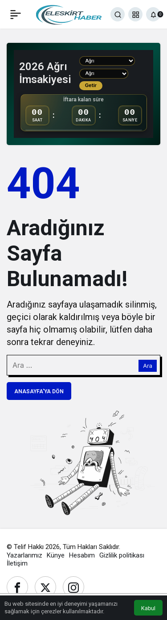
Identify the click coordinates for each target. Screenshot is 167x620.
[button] (135, 14)
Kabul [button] (148, 608)
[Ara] (117, 14)
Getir (91, 85)
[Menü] (15, 14)
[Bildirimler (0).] (153, 14)
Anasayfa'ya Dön (39, 391)
